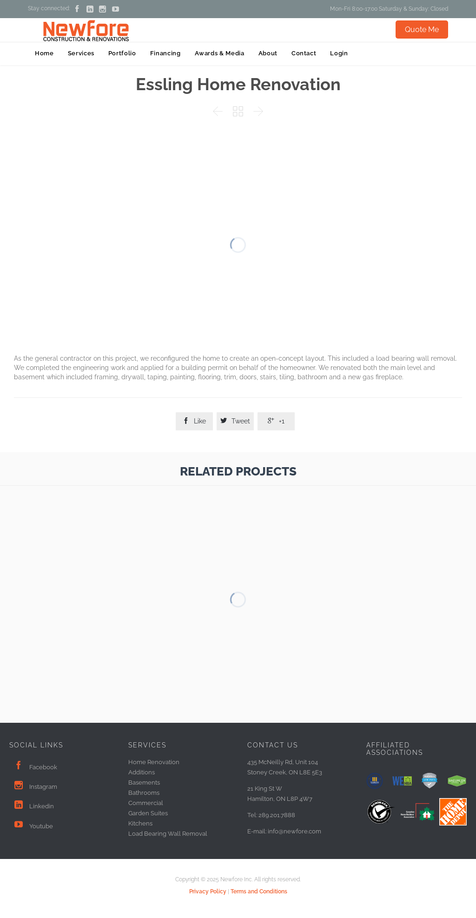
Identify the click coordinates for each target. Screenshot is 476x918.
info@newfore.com (294, 831)
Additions (141, 772)
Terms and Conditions (259, 891)
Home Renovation (153, 762)
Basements (144, 782)
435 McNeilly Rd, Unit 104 (282, 762)
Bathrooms (143, 792)
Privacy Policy (207, 891)
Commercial (145, 802)
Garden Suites (148, 813)
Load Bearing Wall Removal (167, 833)
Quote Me (422, 29)
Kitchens (140, 823)
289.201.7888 (276, 815)
